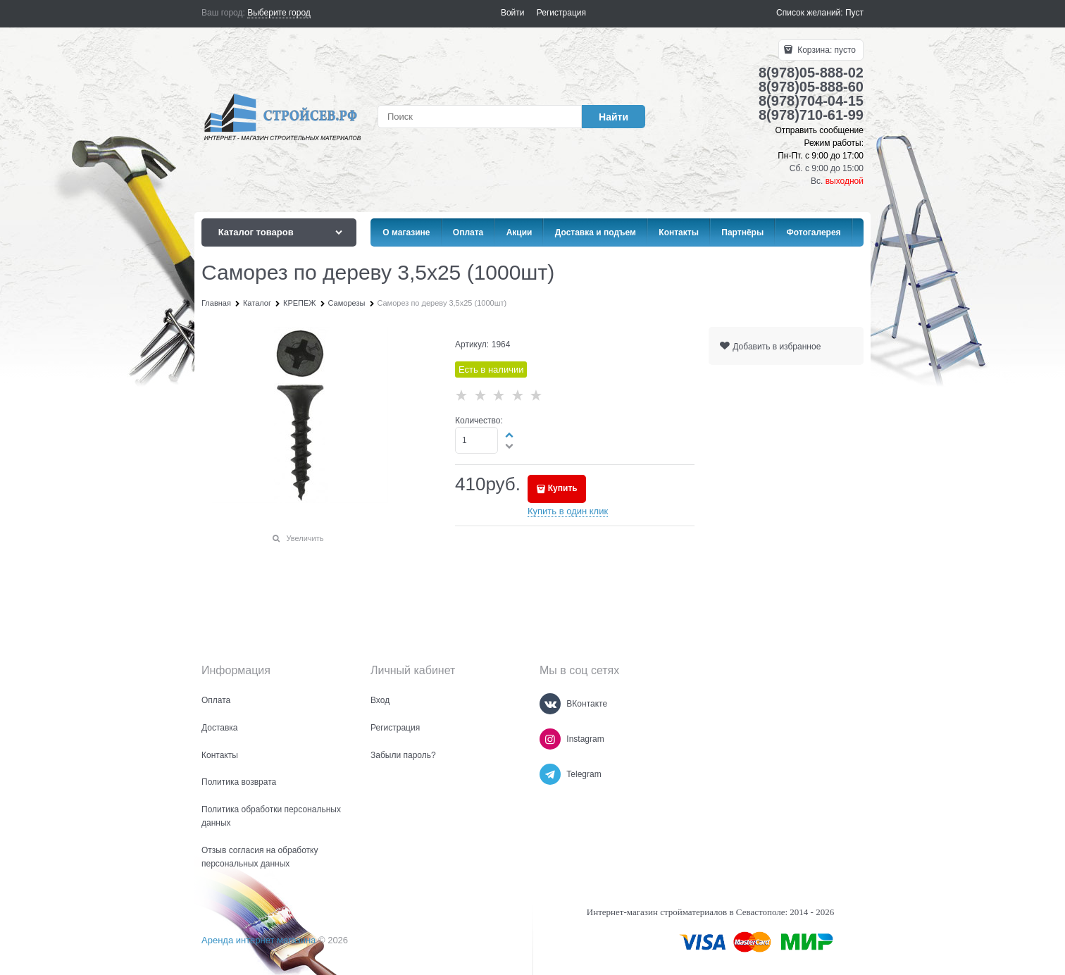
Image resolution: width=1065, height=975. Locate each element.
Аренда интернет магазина (258, 940)
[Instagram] (550, 739)
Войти (513, 13)
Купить (563, 488)
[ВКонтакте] (550, 703)
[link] (279, 13)
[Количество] (476, 440)
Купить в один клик (568, 511)
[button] (510, 434)
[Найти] (613, 116)
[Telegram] (550, 774)
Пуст (854, 13)
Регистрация (561, 13)
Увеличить (304, 538)
